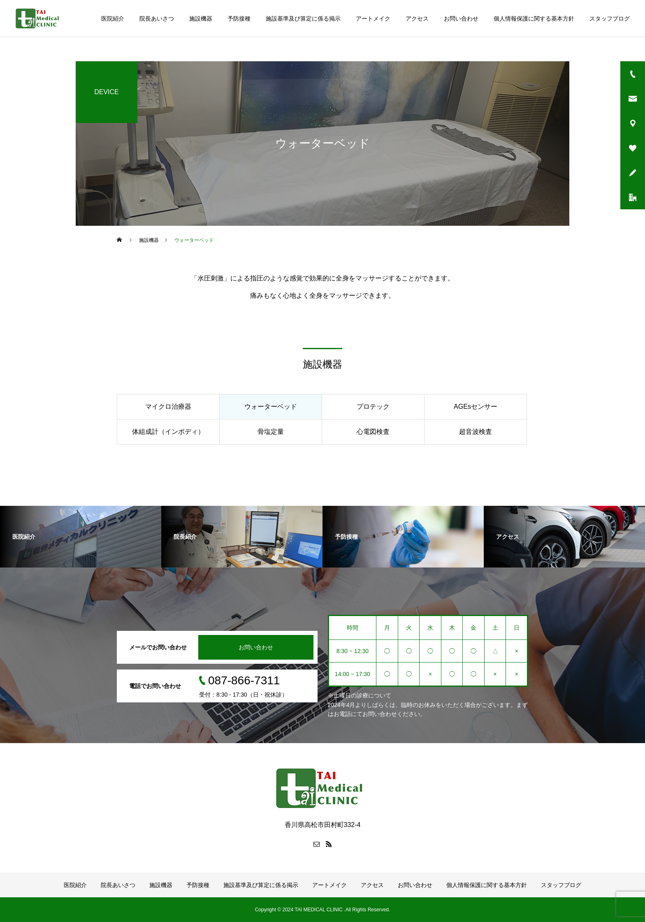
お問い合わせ (461, 18)
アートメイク (373, 18)
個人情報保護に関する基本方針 (534, 18)
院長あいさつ (156, 18)
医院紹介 (112, 18)
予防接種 (239, 18)
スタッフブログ (609, 18)
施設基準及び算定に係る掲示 (303, 18)
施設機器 (200, 18)
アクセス (417, 18)
